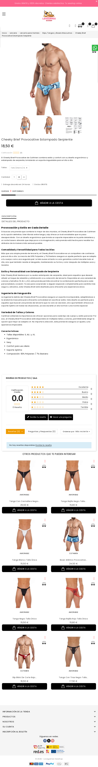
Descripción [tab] (9, 216)
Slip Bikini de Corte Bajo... (24, 680)
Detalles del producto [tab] (16, 221)
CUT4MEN (73, 554)
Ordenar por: (69, 431)
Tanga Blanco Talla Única (24, 561)
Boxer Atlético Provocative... (73, 561)
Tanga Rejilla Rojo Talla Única (73, 621)
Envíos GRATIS (40, 184)
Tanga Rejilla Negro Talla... (73, 501)
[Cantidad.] (14, 177)
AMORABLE (24, 494)
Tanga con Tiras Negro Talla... (73, 680)
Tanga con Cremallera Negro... (24, 501)
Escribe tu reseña (36, 417)
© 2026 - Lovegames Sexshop (49, 759)
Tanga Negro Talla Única (25, 621)
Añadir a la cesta (49, 203)
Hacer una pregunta (61, 417)
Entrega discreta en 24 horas (16, 184)
